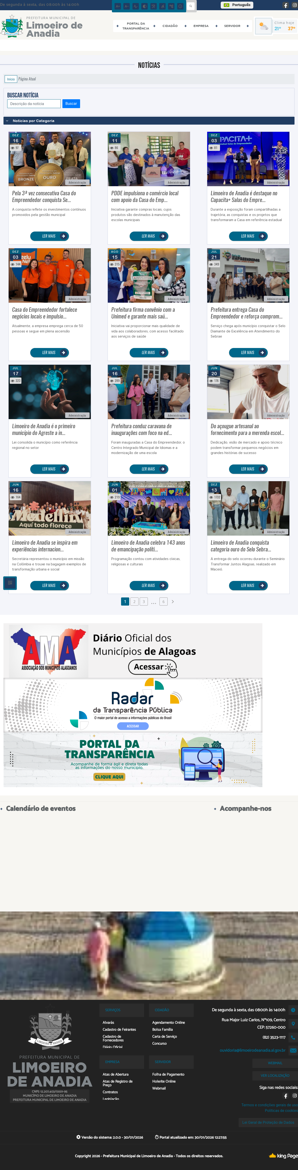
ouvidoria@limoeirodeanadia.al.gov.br (252, 1050)
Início (11, 79)
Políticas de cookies (281, 1110)
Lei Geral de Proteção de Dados (268, 1122)
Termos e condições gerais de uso (269, 1105)
